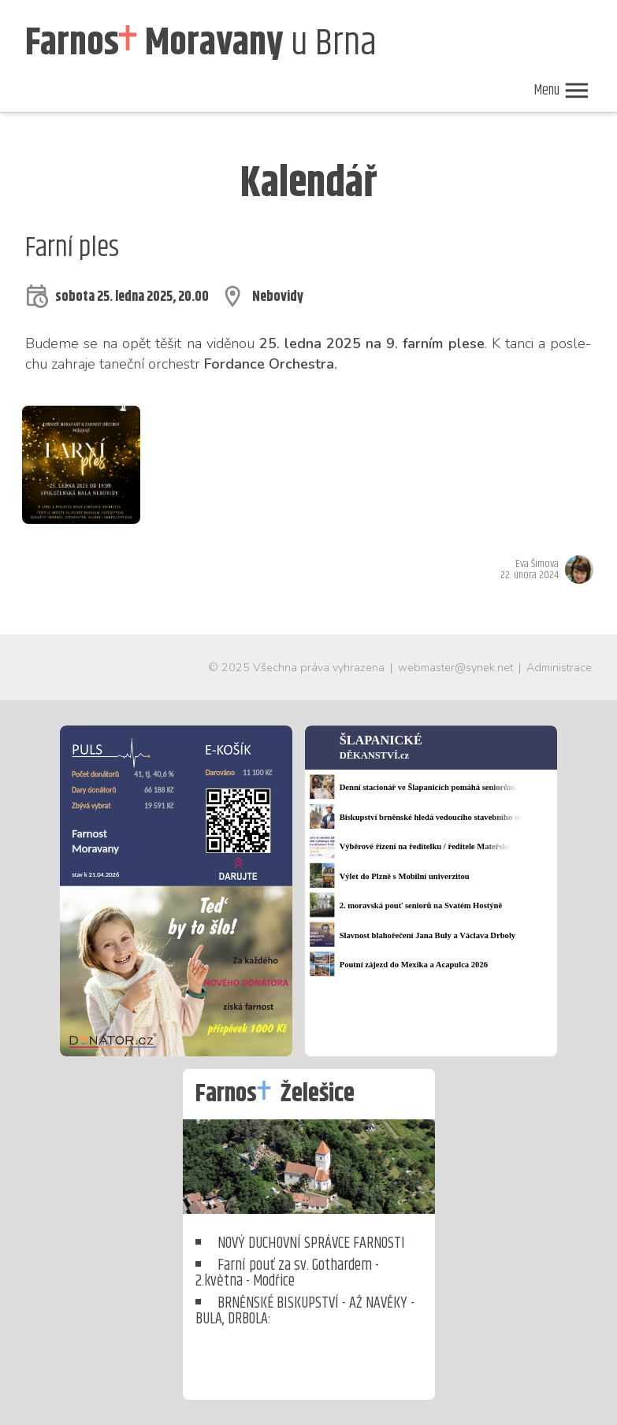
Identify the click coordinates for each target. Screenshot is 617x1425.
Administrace (559, 667)
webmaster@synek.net (455, 667)
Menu (562, 91)
